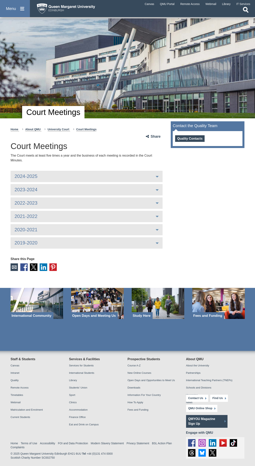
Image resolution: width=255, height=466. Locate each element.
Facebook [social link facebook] (24, 267)
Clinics (73, 402)
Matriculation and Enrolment (27, 409)
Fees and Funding (138, 409)
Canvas (15, 365)
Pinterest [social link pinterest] (54, 267)
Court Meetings (86, 129)
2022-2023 (26, 203)
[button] (15, 10)
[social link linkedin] (213, 442)
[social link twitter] (213, 453)
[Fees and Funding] (218, 303)
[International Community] (37, 303)
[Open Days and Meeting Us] (97, 303)
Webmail (16, 402)
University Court (59, 129)
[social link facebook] (192, 442)
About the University (197, 365)
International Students (81, 373)
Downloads (134, 387)
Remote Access (19, 387)
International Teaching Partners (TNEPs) (209, 380)
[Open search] (245, 13)
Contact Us (195, 397)
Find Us (216, 397)
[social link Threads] (192, 453)
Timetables (17, 395)
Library (73, 380)
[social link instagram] (202, 442)
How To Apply (135, 402)
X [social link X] (34, 267)
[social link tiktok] (234, 442)
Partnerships (193, 373)
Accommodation (78, 409)
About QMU (33, 129)
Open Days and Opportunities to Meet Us (151, 380)
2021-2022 (26, 216)
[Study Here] (158, 303)
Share (156, 136)
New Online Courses (139, 373)
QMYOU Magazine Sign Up (202, 421)
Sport (72, 395)
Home (15, 129)
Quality (15, 380)
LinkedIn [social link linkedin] (44, 267)
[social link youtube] (223, 442)
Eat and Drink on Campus (84, 424)
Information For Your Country (144, 395)
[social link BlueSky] (202, 453)
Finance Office (77, 417)
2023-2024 (26, 189)
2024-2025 (26, 176)
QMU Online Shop (200, 407)
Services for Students (81, 365)
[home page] (72, 9)
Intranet (15, 373)
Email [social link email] (14, 267)
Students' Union (78, 387)
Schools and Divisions (198, 387)
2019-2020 (26, 242)
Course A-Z (134, 365)
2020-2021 (26, 229)
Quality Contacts (189, 138)
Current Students (20, 417)
